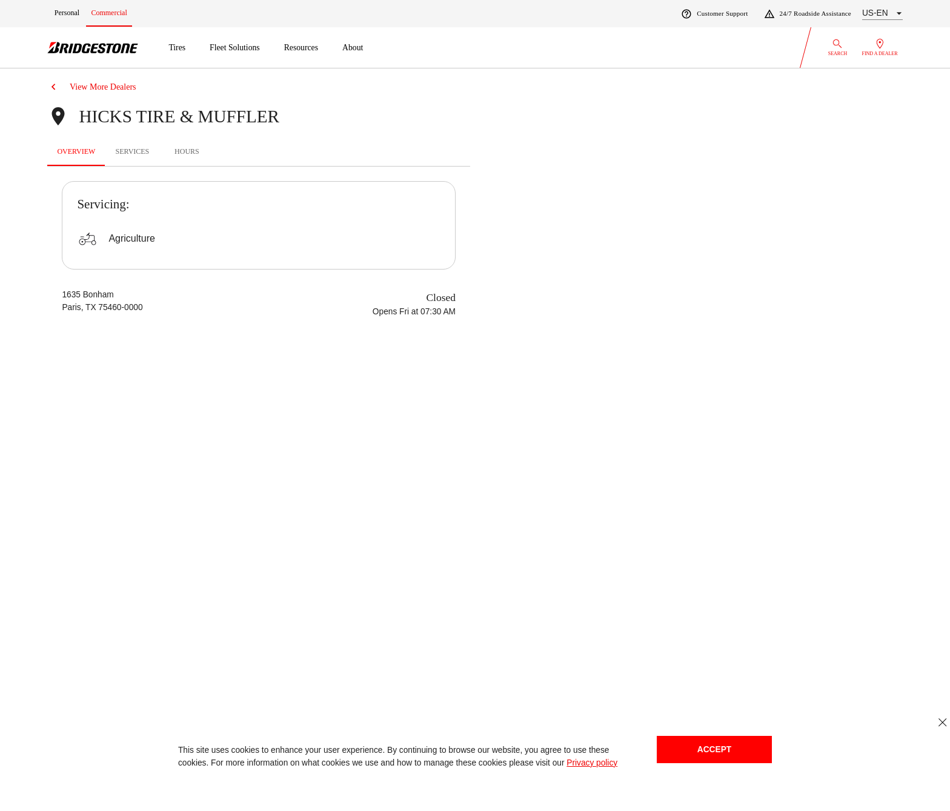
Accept (714, 749)
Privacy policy (591, 762)
